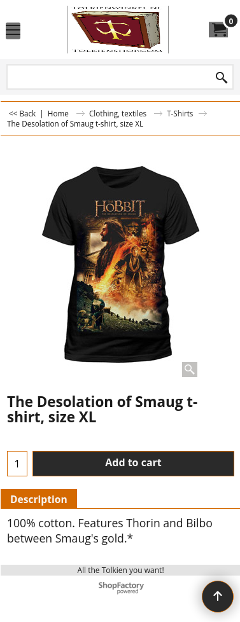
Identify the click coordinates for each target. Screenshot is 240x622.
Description (38, 499)
